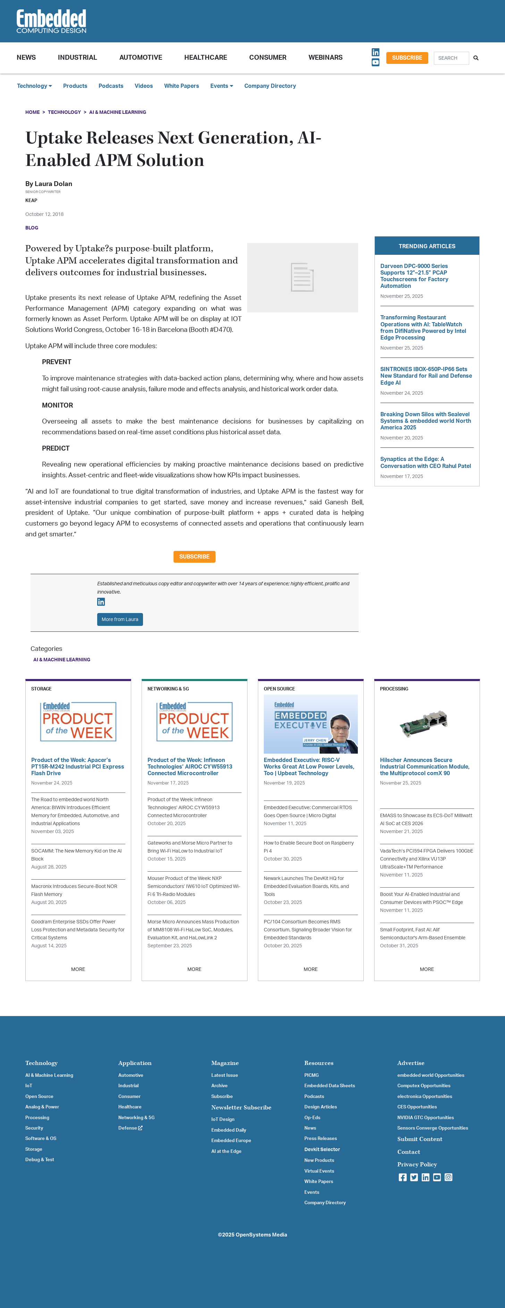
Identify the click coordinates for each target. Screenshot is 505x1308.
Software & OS (40, 1139)
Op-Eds (312, 1118)
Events (311, 1192)
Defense (130, 1128)
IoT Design (223, 1119)
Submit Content (420, 1139)
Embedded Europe (231, 1141)
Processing (37, 1118)
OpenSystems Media (261, 1235)
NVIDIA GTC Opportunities (425, 1118)
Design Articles (320, 1107)
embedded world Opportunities (430, 1075)
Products (75, 86)
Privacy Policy (417, 1164)
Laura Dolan (53, 184)
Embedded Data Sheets (329, 1086)
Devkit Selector (322, 1149)
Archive (219, 1086)
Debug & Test (39, 1160)
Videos (144, 86)
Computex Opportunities (424, 1086)
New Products (319, 1160)
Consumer (267, 57)
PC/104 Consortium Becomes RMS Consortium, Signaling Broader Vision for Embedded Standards (308, 929)
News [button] (26, 57)
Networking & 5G (136, 1118)
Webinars (326, 57)
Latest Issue (224, 1075)
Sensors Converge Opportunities (432, 1128)
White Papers (181, 86)
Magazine (225, 1063)
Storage (33, 1149)
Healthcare (205, 57)
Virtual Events (319, 1171)
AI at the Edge (226, 1151)
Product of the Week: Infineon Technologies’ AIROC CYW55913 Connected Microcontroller (184, 807)
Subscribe (407, 58)
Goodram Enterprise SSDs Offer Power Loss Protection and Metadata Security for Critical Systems (78, 929)
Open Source (39, 1097)
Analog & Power (42, 1107)
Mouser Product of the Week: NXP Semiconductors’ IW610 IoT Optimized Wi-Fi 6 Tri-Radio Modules (194, 886)
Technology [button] (34, 86)
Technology (64, 112)
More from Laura (120, 619)
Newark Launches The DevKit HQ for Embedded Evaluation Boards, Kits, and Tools (306, 886)
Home (32, 112)
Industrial (77, 57)
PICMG (311, 1075)
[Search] (451, 58)
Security (34, 1128)
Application (135, 1063)
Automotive (140, 57)
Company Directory (270, 86)
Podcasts (111, 86)
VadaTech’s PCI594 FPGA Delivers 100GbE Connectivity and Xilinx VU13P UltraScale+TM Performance (426, 859)
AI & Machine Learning (117, 112)
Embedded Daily (228, 1130)
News (310, 1128)
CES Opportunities (417, 1107)
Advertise (410, 1063)
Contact (408, 1152)
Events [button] (221, 86)
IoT (28, 1086)
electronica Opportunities (424, 1097)
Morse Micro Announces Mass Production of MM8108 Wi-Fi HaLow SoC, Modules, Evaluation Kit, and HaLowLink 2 (193, 929)
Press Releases (320, 1139)
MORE (78, 969)
